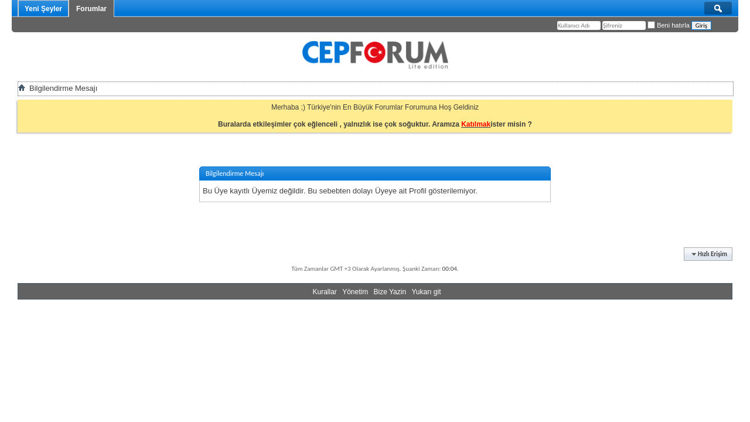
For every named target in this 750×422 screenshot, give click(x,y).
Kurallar (324, 292)
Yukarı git (426, 292)
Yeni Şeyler (43, 9)
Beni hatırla (668, 25)
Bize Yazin (390, 292)
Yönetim (355, 292)
